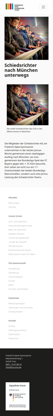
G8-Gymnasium (15, 246)
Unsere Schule (15, 216)
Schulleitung (14, 268)
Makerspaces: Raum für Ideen (21, 254)
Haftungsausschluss (17, 330)
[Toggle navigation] (43, 7)
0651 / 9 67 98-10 (14, 364)
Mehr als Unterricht (17, 229)
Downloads (13, 298)
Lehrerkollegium (15, 276)
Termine (12, 207)
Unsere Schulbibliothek (18, 238)
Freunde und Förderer (18, 289)
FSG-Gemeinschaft (17, 263)
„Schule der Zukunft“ (17, 242)
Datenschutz (14, 334)
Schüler (11, 281)
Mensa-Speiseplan (16, 303)
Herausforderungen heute (20, 225)
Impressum (13, 338)
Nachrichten (13, 203)
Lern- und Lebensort (17, 221)
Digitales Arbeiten (16, 233)
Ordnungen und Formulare (20, 307)
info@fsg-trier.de (13, 367)
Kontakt (12, 320)
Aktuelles (12, 197)
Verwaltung (13, 272)
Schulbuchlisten (15, 311)
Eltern (11, 285)
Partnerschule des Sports (19, 250)
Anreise (11, 326)
